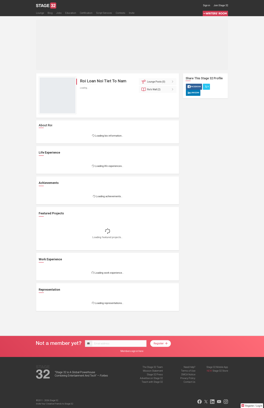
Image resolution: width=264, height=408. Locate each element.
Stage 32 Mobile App (217, 367)
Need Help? (189, 367)
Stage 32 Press (155, 374)
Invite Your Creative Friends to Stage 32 (54, 403)
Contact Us (189, 382)
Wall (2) (158, 89)
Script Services (104, 13)
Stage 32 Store (220, 370)
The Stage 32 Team (152, 367)
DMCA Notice (188, 374)
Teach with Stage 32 (152, 382)
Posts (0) (158, 82)
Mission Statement (153, 370)
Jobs (59, 13)
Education (70, 13)
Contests (120, 13)
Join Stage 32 (220, 5)
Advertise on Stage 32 (151, 378)
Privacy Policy (187, 378)
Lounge (40, 13)
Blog (50, 13)
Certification (86, 13)
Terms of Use (188, 370)
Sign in (206, 5)
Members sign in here (132, 351)
